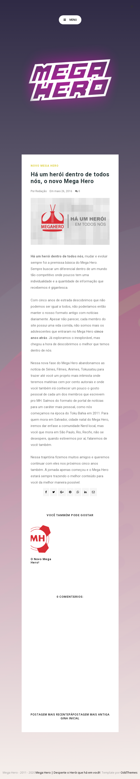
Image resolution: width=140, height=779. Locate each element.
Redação (41, 191)
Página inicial (70, 716)
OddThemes (129, 772)
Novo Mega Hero (45, 165)
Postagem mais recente (50, 714)
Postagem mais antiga (91, 714)
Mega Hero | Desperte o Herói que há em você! (68, 772)
